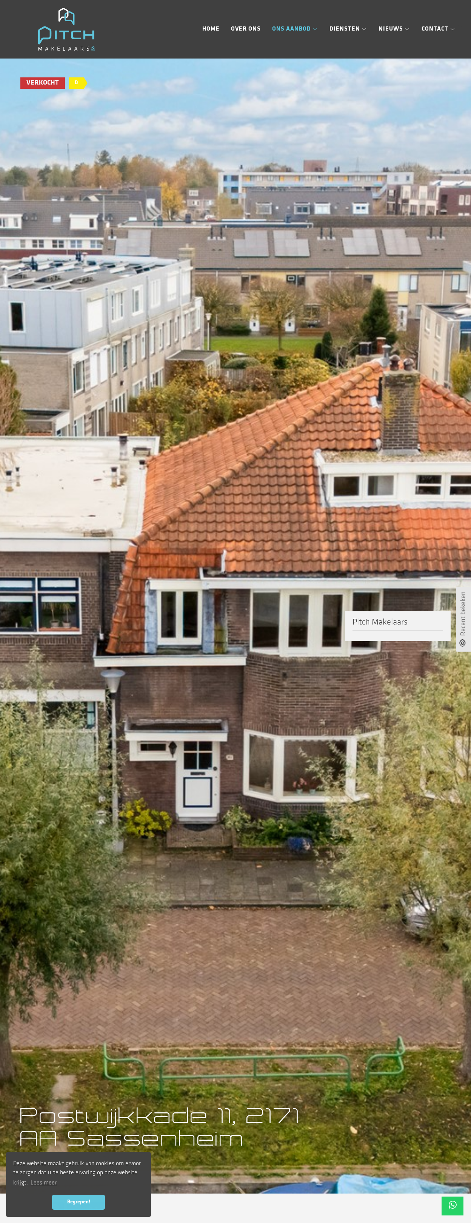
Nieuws (394, 29)
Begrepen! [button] (78, 1202)
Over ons (246, 29)
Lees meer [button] (44, 1183)
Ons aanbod (295, 29)
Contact (439, 29)
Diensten (348, 29)
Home (211, 29)
